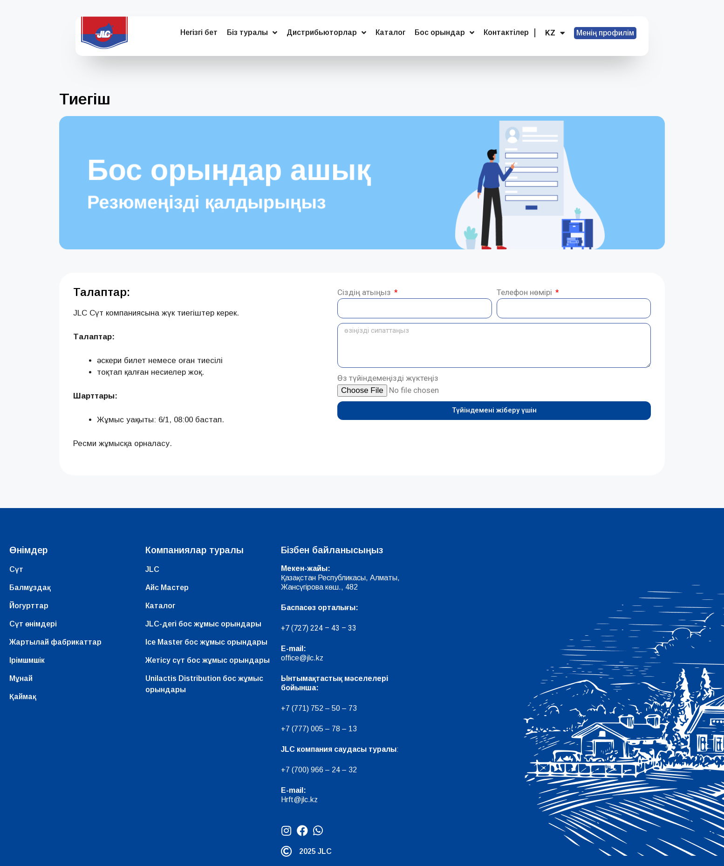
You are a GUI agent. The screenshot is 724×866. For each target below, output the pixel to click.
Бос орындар (444, 32)
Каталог (390, 32)
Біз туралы (252, 32)
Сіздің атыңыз (365, 292)
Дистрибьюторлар (326, 32)
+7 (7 (289, 708)
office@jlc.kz (302, 658)
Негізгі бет (199, 32)
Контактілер (506, 32)
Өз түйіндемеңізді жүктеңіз (387, 378)
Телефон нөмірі (525, 292)
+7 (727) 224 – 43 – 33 (318, 628)
